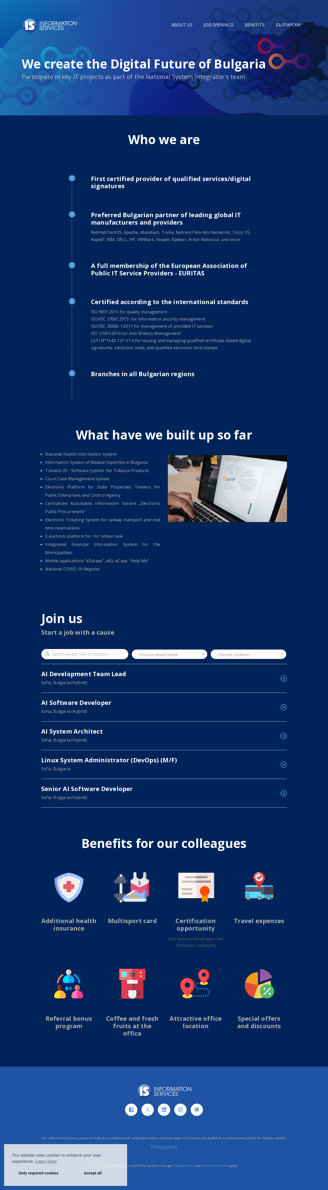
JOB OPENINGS (218, 25)
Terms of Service (214, 1165)
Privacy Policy (183, 1165)
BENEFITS (255, 25)
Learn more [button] (46, 1161)
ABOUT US (182, 25)
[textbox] (169, 654)
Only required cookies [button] (38, 1173)
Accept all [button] (93, 1173)
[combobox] (169, 654)
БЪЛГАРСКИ (288, 25)
